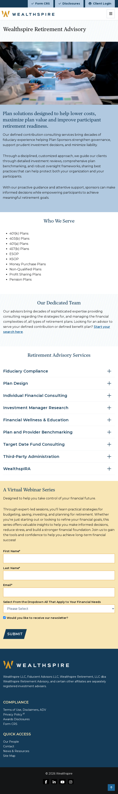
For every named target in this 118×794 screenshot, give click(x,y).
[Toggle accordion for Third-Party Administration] (59, 457)
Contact (8, 746)
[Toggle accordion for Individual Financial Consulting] (59, 396)
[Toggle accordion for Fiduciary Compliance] (59, 371)
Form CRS (40, 3)
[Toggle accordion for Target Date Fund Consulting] (59, 444)
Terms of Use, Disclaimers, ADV (24, 710)
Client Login (100, 3)
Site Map (9, 756)
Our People (11, 741)
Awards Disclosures (16, 719)
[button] (111, 787)
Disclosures (69, 3)
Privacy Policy (13, 714)
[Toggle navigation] (111, 13)
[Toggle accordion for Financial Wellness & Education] (59, 420)
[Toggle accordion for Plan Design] (59, 383)
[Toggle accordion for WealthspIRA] (59, 469)
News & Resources (16, 751)
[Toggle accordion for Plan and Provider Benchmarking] (59, 432)
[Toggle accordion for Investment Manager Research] (59, 408)
